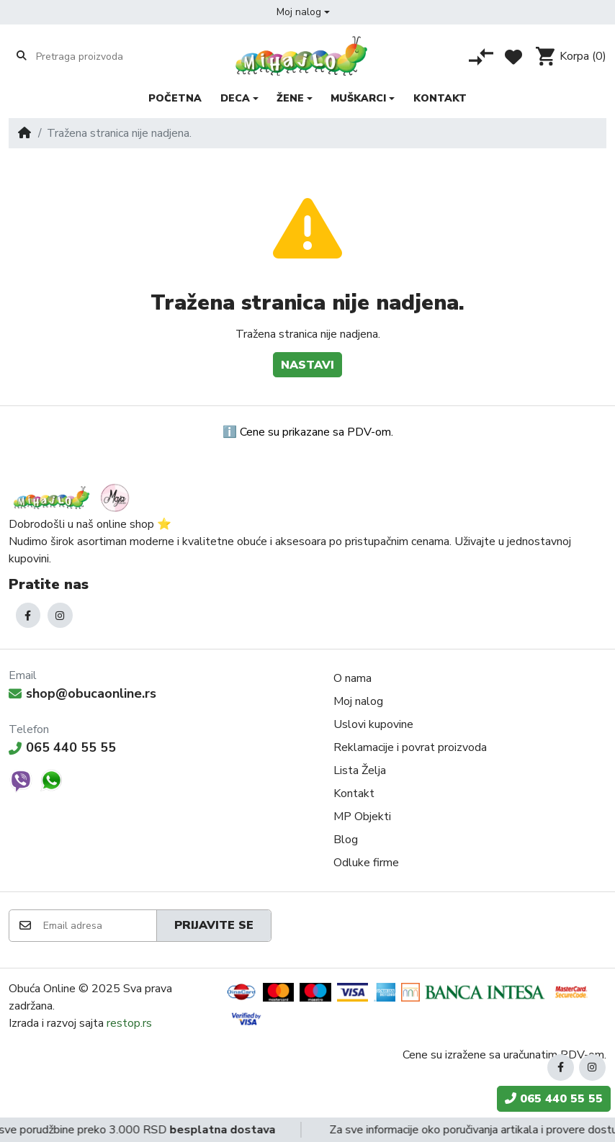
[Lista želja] (513, 57)
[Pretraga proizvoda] (92, 56)
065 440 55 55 (62, 747)
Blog (345, 839)
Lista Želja (359, 770)
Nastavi (307, 365)
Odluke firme (366, 863)
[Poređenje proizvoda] (481, 57)
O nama (352, 678)
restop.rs (129, 1023)
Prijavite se (213, 925)
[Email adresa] (99, 925)
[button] (302, 12)
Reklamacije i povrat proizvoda (410, 747)
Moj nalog (358, 701)
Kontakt (353, 793)
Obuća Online (42, 989)
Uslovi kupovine (373, 724)
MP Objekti (362, 816)
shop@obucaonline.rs (82, 693)
